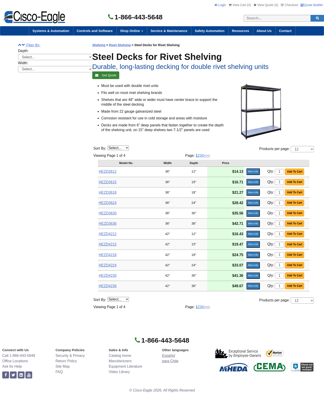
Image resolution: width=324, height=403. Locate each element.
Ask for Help (12, 366)
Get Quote (105, 75)
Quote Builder (312, 5)
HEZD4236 (108, 286)
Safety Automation (210, 31)
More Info (253, 171)
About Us (264, 31)
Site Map (63, 366)
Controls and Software (95, 31)
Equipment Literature (125, 366)
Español (168, 355)
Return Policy (66, 361)
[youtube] (28, 375)
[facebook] (5, 375)
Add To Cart (294, 171)
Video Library (119, 372)
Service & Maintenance (169, 31)
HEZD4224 (108, 265)
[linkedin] (21, 375)
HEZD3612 (108, 171)
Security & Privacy (70, 355)
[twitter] (13, 375)
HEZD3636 (108, 223)
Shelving (98, 45)
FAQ (59, 372)
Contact (285, 31)
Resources (240, 31)
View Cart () (240, 5)
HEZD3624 (108, 203)
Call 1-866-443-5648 (18, 355)
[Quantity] (279, 172)
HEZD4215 (108, 244)
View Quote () (266, 5)
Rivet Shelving (119, 45)
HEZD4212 (108, 234)
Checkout (289, 5)
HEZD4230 (108, 276)
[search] (317, 18)
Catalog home (120, 355)
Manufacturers (120, 361)
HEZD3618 (108, 192)
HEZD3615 (108, 182)
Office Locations (15, 361)
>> (208, 155)
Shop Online (131, 31)
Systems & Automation (50, 31)
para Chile (170, 361)
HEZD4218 (108, 255)
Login (220, 5)
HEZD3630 (108, 213)
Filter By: (29, 45)
